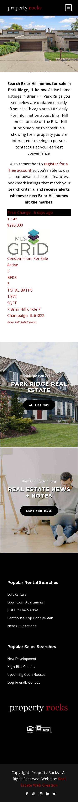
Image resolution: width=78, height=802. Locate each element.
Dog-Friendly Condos (23, 682)
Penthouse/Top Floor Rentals (30, 618)
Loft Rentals (16, 594)
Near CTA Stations (21, 626)
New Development (21, 658)
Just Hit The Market (22, 610)
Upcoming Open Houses (26, 674)
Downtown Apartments (25, 602)
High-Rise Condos (21, 666)
